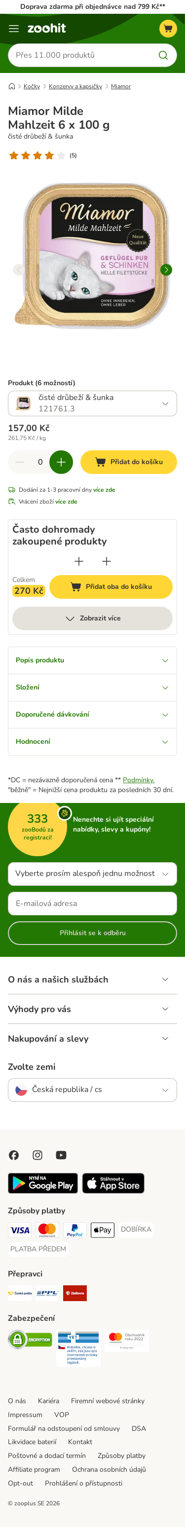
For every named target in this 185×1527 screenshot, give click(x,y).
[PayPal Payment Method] (75, 1231)
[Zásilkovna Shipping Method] (75, 1294)
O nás (17, 1401)
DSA (139, 1428)
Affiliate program (34, 1469)
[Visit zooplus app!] (43, 1191)
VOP (61, 1414)
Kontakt (80, 1442)
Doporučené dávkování (92, 714)
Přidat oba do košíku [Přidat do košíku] (121, 588)
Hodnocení (92, 741)
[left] (19, 270)
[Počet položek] (40, 462)
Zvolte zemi (32, 1066)
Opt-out (20, 1483)
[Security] (30, 1341)
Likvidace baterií (32, 1442)
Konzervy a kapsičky (75, 86)
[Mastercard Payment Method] (47, 1231)
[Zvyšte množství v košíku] (61, 462)
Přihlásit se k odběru (93, 933)
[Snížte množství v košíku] (20, 462)
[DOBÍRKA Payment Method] (136, 1230)
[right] (166, 270)
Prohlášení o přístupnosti (83, 1483)
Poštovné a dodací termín (47, 1455)
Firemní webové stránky (108, 1401)
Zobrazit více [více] (92, 618)
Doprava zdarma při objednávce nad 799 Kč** (92, 6)
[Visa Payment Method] (20, 1231)
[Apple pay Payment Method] (102, 1231)
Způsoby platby (122, 1455)
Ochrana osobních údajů (109, 1469)
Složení (92, 687)
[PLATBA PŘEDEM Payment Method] (38, 1249)
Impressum (25, 1414)
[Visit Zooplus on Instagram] (37, 1155)
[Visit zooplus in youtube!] (61, 1155)
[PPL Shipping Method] (47, 1294)
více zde (104, 490)
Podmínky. (138, 780)
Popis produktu (92, 660)
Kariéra (48, 1401)
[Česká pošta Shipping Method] (20, 1294)
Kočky (32, 86)
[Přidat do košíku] (128, 462)
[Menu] (14, 28)
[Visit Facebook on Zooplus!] (14, 1155)
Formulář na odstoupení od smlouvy (64, 1428)
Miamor (121, 86)
